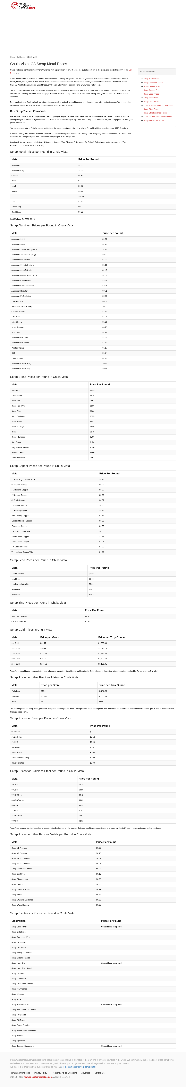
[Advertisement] (93, 33)
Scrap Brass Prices (152, 86)
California (21, 57)
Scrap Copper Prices (152, 90)
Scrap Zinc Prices (151, 98)
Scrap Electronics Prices (154, 120)
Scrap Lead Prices (151, 94)
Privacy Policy (40, 1073)
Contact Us (99, 1073)
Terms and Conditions (20, 1073)
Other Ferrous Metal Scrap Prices (158, 117)
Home (12, 57)
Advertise (86, 1073)
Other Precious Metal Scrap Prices (158, 105)
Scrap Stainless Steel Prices (155, 113)
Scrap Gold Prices (151, 101)
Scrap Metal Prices (151, 79)
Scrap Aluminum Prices (153, 82)
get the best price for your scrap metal (78, 1067)
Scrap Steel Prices (151, 109)
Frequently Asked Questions (64, 1073)
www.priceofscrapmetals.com (38, 1077)
